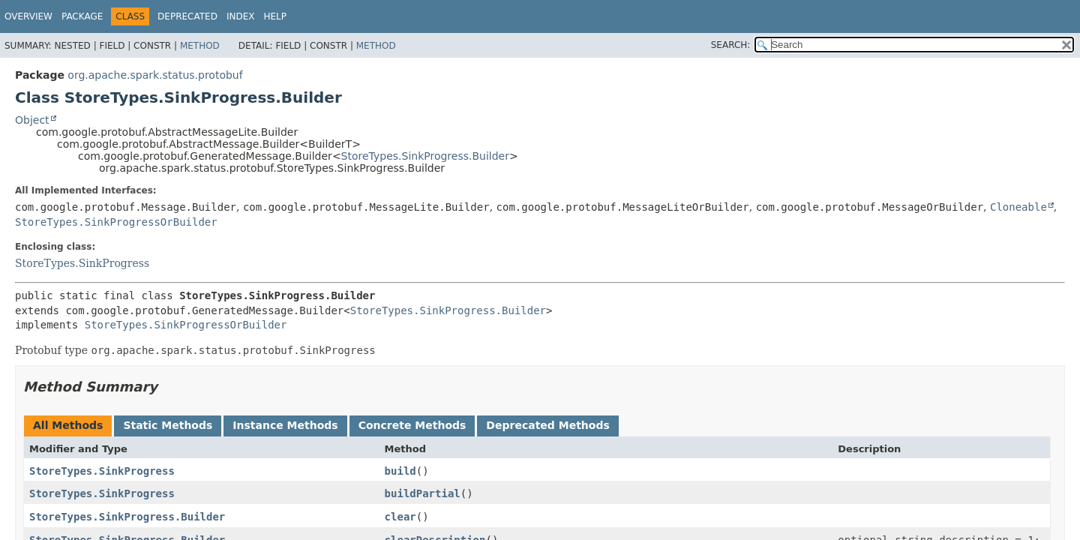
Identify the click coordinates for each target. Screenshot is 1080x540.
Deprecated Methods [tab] (547, 425)
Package (82, 16)
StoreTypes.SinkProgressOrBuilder (116, 222)
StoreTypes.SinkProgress (82, 263)
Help (274, 16)
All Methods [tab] (68, 425)
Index (240, 16)
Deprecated (188, 16)
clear (400, 517)
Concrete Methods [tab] (412, 425)
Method (200, 45)
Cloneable (1018, 207)
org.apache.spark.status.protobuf (155, 75)
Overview (28, 16)
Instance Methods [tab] (285, 425)
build (400, 471)
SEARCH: (731, 45)
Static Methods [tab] (167, 425)
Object (32, 120)
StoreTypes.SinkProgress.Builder (425, 156)
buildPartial (422, 494)
